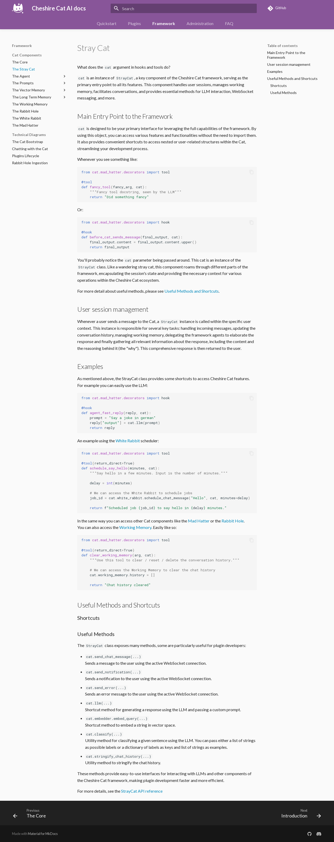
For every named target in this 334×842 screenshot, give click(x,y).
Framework (163, 23)
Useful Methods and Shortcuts (191, 290)
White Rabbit (128, 440)
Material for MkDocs (43, 834)
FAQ (229, 23)
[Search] (184, 8)
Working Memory (135, 527)
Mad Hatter (199, 520)
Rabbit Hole (233, 520)
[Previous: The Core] (31, 814)
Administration (200, 23)
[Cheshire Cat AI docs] (18, 8)
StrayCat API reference (142, 790)
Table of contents (282, 45)
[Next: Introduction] (299, 814)
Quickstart (106, 23)
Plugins (134, 23)
